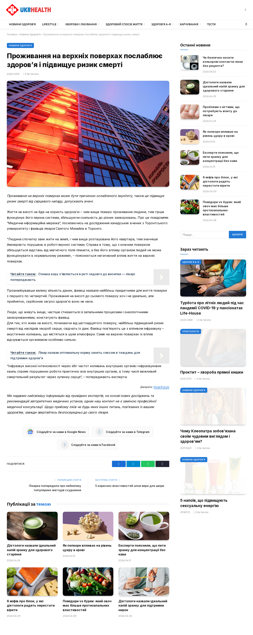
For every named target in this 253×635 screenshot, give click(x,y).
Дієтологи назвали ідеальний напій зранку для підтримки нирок (142, 605)
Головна (12, 34)
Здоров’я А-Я (161, 24)
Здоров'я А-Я (190, 262)
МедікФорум (161, 386)
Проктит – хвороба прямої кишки (211, 372)
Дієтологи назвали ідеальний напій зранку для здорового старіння (31, 549)
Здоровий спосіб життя (124, 24)
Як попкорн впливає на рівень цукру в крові (87, 547)
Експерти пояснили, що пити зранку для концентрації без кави (142, 549)
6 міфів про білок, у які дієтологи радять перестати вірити (31, 605)
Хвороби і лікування (81, 24)
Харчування (189, 24)
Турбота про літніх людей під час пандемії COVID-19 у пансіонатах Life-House (212, 308)
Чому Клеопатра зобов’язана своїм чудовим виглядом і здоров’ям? (208, 436)
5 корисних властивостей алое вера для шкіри (129, 486)
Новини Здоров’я (22, 24)
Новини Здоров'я (30, 34)
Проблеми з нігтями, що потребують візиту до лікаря (221, 111)
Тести (211, 24)
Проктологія (190, 331)
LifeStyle (49, 24)
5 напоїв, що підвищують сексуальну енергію (204, 503)
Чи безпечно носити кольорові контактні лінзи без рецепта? (223, 62)
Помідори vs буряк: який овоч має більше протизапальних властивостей (87, 605)
